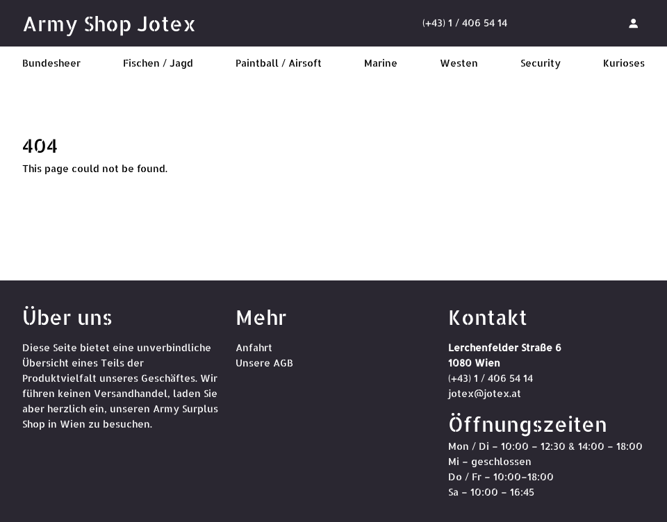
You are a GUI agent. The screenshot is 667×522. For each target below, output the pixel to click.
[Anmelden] (633, 23)
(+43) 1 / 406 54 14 (464, 22)
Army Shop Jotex (109, 23)
